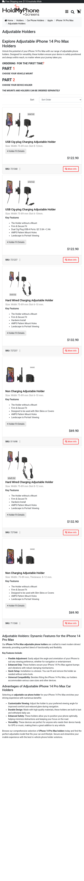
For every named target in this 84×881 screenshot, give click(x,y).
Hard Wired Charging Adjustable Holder (29, 300)
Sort (32, 99)
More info (71, 169)
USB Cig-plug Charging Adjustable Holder (30, 141)
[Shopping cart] (79, 12)
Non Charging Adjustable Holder (25, 391)
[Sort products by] (60, 99)
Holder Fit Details (15, 151)
